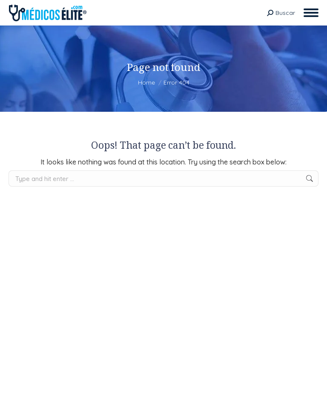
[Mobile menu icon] (311, 12)
